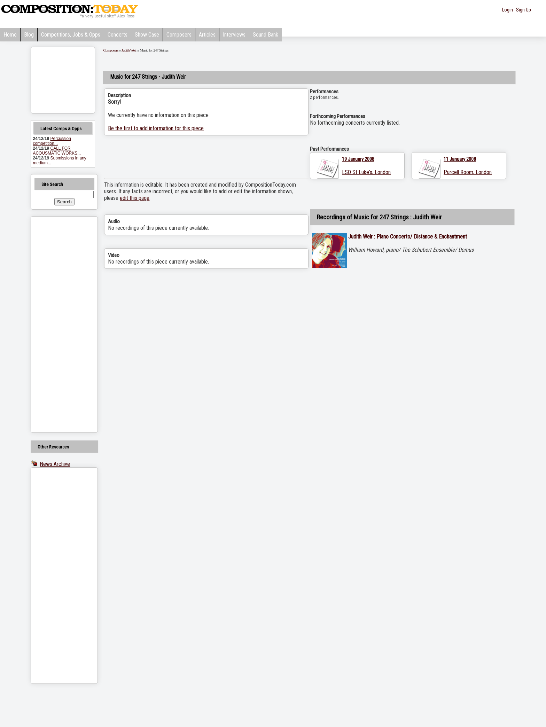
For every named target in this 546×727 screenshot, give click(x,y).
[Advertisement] (55, 324)
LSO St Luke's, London (366, 172)
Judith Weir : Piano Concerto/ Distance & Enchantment (407, 236)
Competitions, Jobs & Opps (70, 34)
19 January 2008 (358, 159)
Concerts (117, 34)
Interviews (234, 34)
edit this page (134, 198)
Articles (207, 34)
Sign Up (523, 10)
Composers (179, 34)
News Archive (55, 464)
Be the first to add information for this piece (156, 128)
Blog (29, 34)
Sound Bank (265, 34)
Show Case (147, 34)
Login (507, 10)
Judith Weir (129, 50)
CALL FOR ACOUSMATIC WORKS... (57, 151)
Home (10, 34)
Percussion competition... (52, 141)
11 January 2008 (460, 159)
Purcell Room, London (468, 172)
